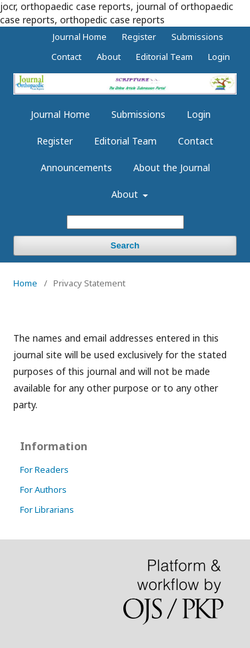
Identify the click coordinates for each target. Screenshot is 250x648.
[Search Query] (125, 222)
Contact (195, 141)
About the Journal (171, 167)
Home (25, 283)
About (126, 194)
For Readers (44, 470)
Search (125, 245)
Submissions (138, 114)
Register (55, 141)
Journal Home (60, 114)
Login (199, 114)
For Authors (43, 489)
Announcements (76, 167)
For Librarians (47, 509)
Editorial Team (125, 141)
